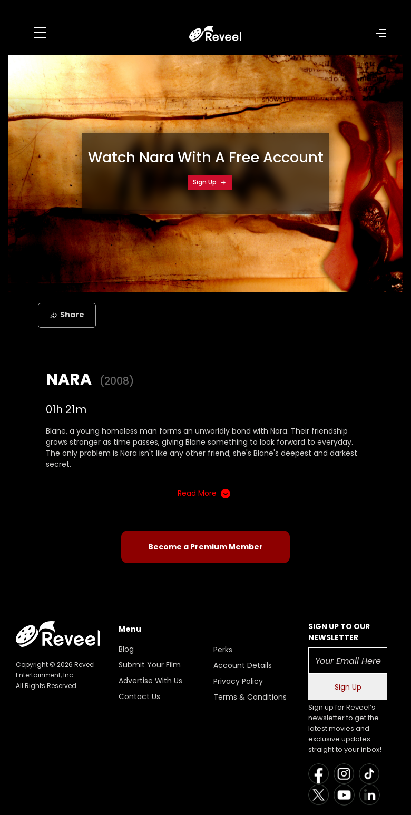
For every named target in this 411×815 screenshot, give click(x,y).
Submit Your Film (150, 665)
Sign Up (210, 182)
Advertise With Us (150, 680)
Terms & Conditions (250, 697)
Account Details (242, 665)
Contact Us (139, 696)
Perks (222, 649)
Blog (126, 649)
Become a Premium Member (205, 547)
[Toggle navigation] (40, 32)
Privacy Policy (238, 681)
